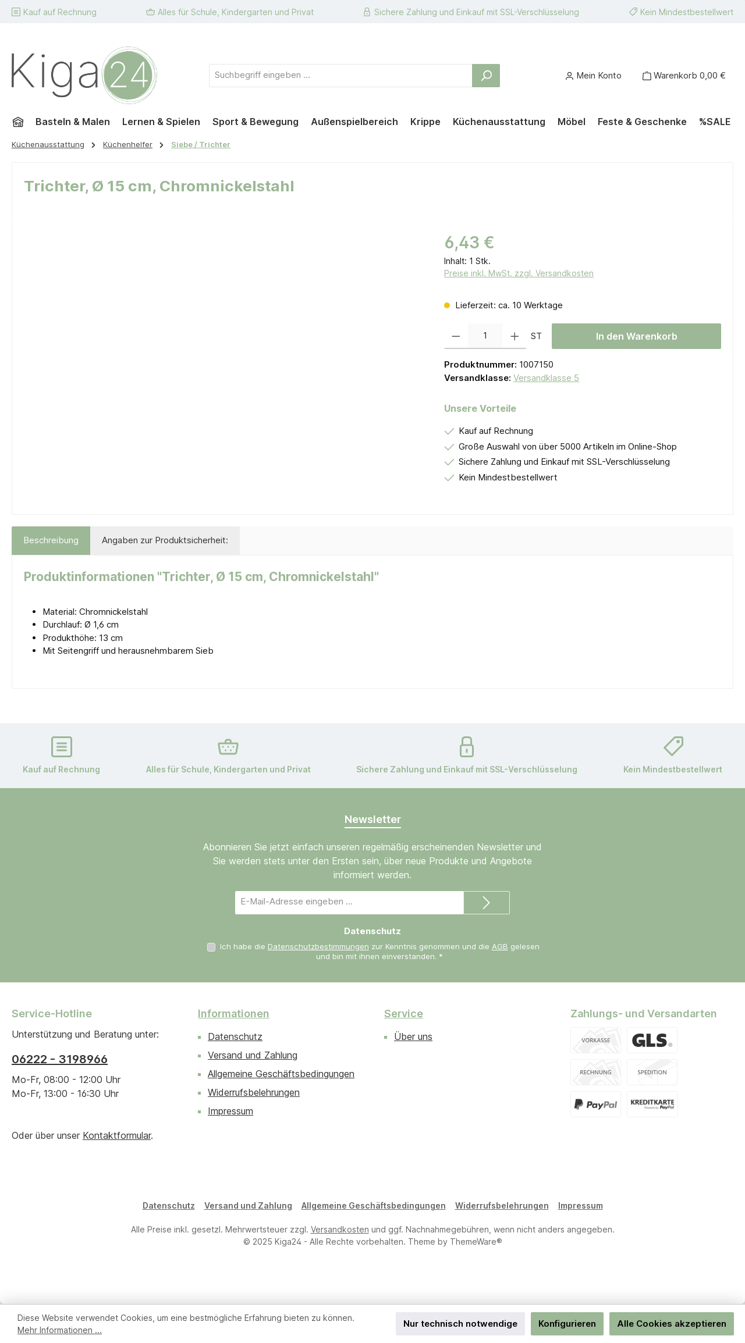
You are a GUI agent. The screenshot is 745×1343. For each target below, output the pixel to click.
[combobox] (341, 75)
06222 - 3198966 (60, 1059)
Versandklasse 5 (546, 377)
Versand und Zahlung (252, 1055)
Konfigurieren (567, 1323)
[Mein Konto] (593, 75)
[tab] (51, 540)
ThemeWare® (476, 1241)
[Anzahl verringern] (456, 336)
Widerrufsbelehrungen (254, 1092)
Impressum (230, 1111)
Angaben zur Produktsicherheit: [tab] (165, 540)
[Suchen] (486, 75)
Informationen (233, 1013)
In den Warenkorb (636, 336)
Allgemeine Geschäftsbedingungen (281, 1074)
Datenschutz (235, 1036)
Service (403, 1013)
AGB (500, 946)
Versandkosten (340, 1229)
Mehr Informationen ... (59, 1330)
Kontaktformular (117, 1135)
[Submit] (486, 902)
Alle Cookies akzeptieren (671, 1323)
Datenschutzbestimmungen (318, 946)
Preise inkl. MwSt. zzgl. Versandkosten (519, 273)
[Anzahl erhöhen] (515, 336)
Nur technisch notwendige (460, 1323)
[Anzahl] (485, 336)
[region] (222, 355)
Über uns (413, 1036)
